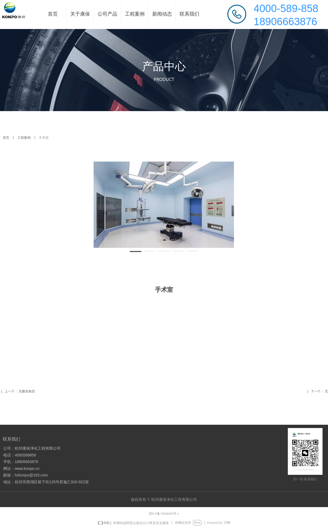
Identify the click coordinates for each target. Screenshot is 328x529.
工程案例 (24, 138)
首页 (6, 138)
